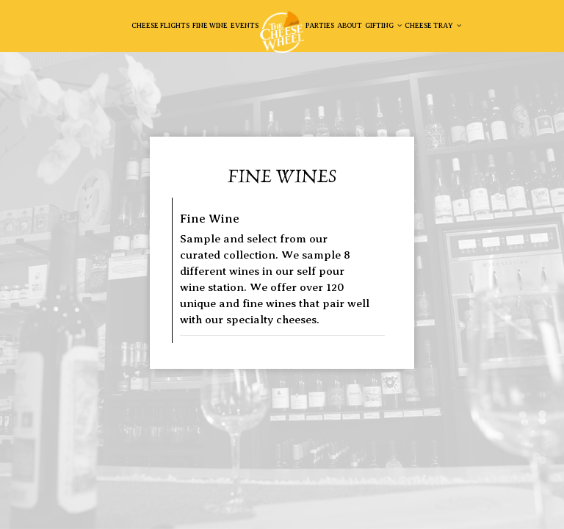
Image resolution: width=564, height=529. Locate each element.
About (349, 25)
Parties (320, 25)
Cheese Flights (160, 25)
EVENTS (244, 25)
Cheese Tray (433, 25)
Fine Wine (210, 25)
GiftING (383, 25)
